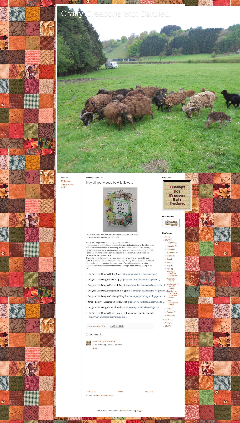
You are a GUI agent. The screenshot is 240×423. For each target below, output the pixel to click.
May (168, 266)
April (169, 269)
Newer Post (91, 392)
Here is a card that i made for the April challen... (171, 294)
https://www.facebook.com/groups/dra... (108, 317)
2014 (167, 323)
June (169, 262)
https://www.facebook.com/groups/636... (140, 279)
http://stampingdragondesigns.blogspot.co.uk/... (148, 290)
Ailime (124, 411)
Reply (95, 348)
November (171, 246)
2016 (167, 240)
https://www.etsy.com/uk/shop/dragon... (139, 307)
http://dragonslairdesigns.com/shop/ (139, 274)
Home (120, 392)
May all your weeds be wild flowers (171, 274)
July (168, 259)
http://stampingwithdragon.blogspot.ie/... (144, 296)
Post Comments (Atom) (105, 396)
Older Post (149, 392)
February (170, 312)
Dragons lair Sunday (170, 280)
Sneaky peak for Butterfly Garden (172, 286)
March (169, 309)
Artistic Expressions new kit (172, 303)
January (170, 315)
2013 (167, 326)
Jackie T (96, 341)
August (170, 256)
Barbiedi (67, 181)
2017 (167, 237)
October (170, 249)
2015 (167, 319)
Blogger (139, 411)
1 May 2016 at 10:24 (107, 341)
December (171, 243)
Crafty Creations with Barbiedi (116, 13)
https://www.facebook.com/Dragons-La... (144, 285)
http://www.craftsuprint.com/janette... (146, 302)
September (171, 253)
